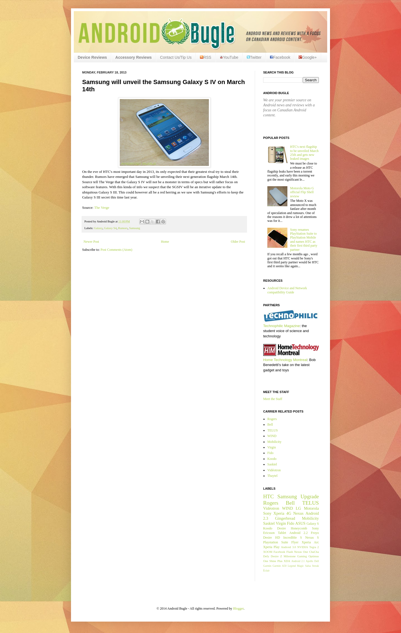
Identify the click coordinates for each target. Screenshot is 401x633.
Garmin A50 (280, 565)
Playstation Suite (275, 542)
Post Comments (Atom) (116, 250)
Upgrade (309, 496)
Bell (270, 424)
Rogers (272, 419)
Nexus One (301, 551)
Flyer (294, 542)
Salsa (308, 565)
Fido (270, 453)
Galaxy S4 (110, 228)
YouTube (229, 57)
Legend (292, 565)
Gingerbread (285, 518)
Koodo (272, 459)
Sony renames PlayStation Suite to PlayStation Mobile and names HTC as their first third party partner (303, 240)
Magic (300, 565)
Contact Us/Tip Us (176, 57)
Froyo (315, 533)
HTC (268, 496)
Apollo (309, 561)
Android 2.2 (298, 533)
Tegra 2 (314, 547)
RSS (205, 57)
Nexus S (312, 537)
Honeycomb (299, 528)
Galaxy (98, 228)
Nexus (298, 513)
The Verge (101, 207)
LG (298, 508)
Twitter (254, 57)
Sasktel (272, 464)
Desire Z (276, 556)
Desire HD (271, 537)
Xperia (278, 513)
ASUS (300, 523)
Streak (315, 565)
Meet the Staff (272, 399)
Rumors (123, 228)
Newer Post (91, 242)
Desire (281, 528)
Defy (266, 556)
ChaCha (314, 551)
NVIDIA (302, 547)
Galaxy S (313, 524)
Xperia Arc (310, 542)
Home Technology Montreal (285, 360)
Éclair (266, 570)
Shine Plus (275, 561)
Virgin (271, 447)
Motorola (311, 508)
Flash (289, 551)
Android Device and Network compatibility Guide (287, 290)
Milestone (289, 556)
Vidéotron (274, 470)
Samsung (134, 228)
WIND (272, 436)
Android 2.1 (298, 561)
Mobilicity (274, 442)
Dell (316, 561)
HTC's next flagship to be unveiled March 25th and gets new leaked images (304, 153)
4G (288, 513)
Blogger (238, 608)
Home (165, 242)
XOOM (267, 551)
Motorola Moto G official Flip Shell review (302, 192)
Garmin (267, 565)
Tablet (282, 533)
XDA (287, 561)
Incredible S (292, 537)
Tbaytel (272, 476)
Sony (267, 513)
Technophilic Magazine (281, 326)
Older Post (238, 242)
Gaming (302, 556)
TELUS (272, 430)
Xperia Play (271, 547)
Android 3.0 (288, 547)
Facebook (280, 57)
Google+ (308, 57)
